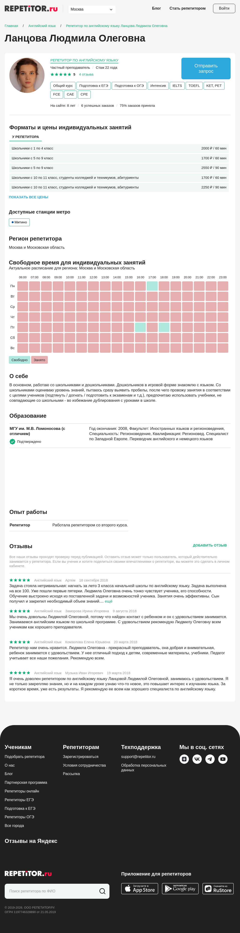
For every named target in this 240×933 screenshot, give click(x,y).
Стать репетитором (188, 8)
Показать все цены (28, 197)
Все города (14, 826)
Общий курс (63, 86)
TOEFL (194, 86)
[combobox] (88, 9)
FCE (56, 94)
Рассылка (71, 774)
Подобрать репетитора (25, 757)
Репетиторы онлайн (22, 791)
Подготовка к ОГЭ (129, 86)
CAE (70, 94)
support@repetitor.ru (138, 757)
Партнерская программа (26, 782)
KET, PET (214, 86)
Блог (156, 8)
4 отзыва (86, 74)
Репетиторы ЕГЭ (19, 800)
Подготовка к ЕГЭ (93, 86)
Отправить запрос (206, 68)
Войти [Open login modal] (224, 8)
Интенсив (158, 86)
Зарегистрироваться (80, 757)
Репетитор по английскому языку (84, 60)
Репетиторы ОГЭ (19, 817)
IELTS (177, 86)
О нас (10, 765)
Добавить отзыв (210, 545)
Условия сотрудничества (84, 765)
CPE (84, 94)
